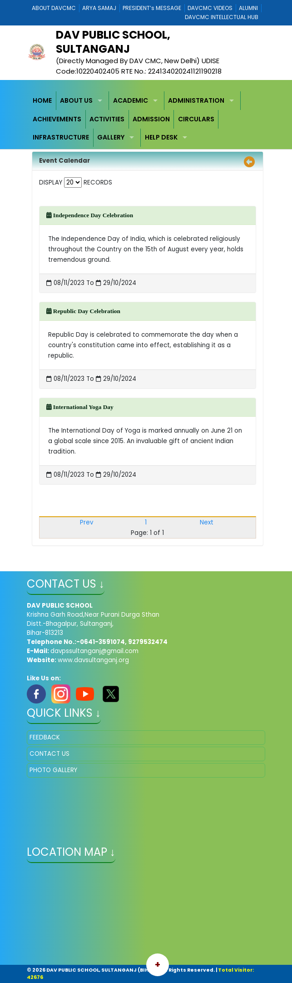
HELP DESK (161, 137)
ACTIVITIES (106, 119)
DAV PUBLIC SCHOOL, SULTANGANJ (113, 41)
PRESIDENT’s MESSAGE (152, 8)
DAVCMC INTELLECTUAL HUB (221, 17)
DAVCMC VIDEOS (210, 8)
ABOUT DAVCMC (54, 8)
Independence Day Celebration (90, 215)
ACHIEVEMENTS (57, 119)
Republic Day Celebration (83, 311)
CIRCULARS (196, 119)
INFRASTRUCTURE (61, 137)
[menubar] (146, 119)
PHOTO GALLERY (53, 770)
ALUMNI (248, 8)
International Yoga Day (80, 407)
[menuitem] (42, 100)
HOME (42, 100)
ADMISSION (151, 119)
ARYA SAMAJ (99, 8)
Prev (86, 522)
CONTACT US (49, 753)
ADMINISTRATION (196, 100)
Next (206, 522)
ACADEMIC (130, 100)
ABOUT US (76, 100)
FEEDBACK (45, 737)
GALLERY (110, 137)
